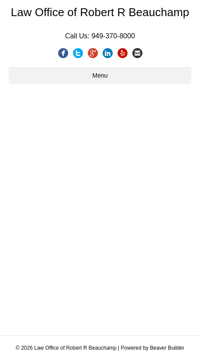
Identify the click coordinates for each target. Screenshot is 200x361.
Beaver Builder (167, 348)
